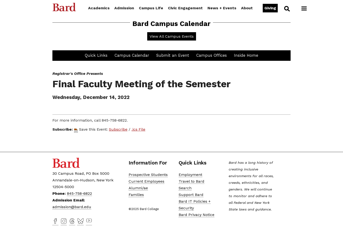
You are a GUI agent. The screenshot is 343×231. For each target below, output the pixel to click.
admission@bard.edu (71, 207)
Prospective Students (148, 174)
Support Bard (191, 194)
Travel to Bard (191, 181)
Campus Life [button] (151, 8)
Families (136, 194)
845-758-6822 (79, 193)
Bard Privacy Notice (196, 214)
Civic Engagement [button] (185, 8)
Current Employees (146, 181)
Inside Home (246, 55)
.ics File (138, 129)
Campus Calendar (132, 55)
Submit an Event (172, 55)
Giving (270, 8)
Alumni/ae (138, 188)
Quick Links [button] (96, 55)
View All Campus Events (172, 36)
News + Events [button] (221, 8)
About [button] (247, 8)
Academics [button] (99, 8)
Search (287, 8)
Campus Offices (211, 55)
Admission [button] (124, 8)
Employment (190, 174)
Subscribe (118, 129)
